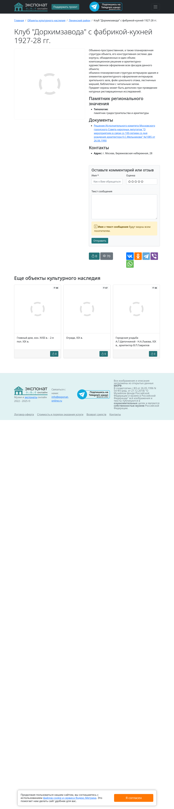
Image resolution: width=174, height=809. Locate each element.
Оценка (130, 175)
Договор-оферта (24, 414)
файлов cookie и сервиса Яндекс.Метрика (69, 798)
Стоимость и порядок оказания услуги (60, 414)
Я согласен (134, 798)
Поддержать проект (65, 7)
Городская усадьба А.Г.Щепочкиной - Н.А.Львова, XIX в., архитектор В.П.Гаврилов (136, 341)
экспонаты (31, 397)
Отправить (99, 240)
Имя (95, 175)
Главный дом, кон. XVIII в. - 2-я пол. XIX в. (35, 339)
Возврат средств (96, 414)
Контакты (115, 414)
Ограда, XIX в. (74, 337)
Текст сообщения (102, 191)
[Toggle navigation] (155, 7)
